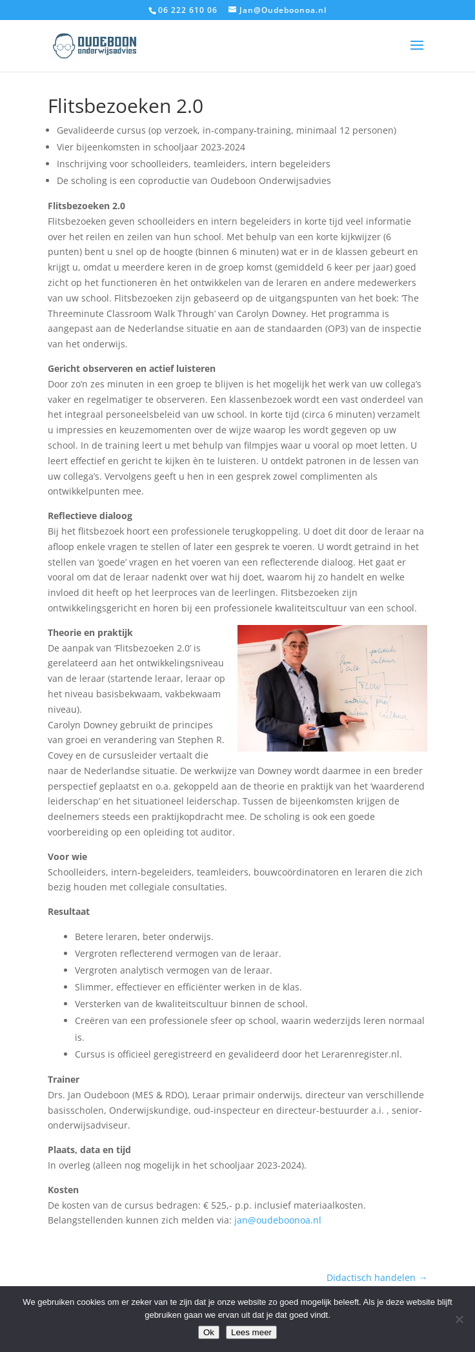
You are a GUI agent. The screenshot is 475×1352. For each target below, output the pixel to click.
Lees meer (251, 1332)
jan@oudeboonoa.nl (277, 1220)
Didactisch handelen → (377, 1277)
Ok (208, 1332)
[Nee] (458, 1319)
